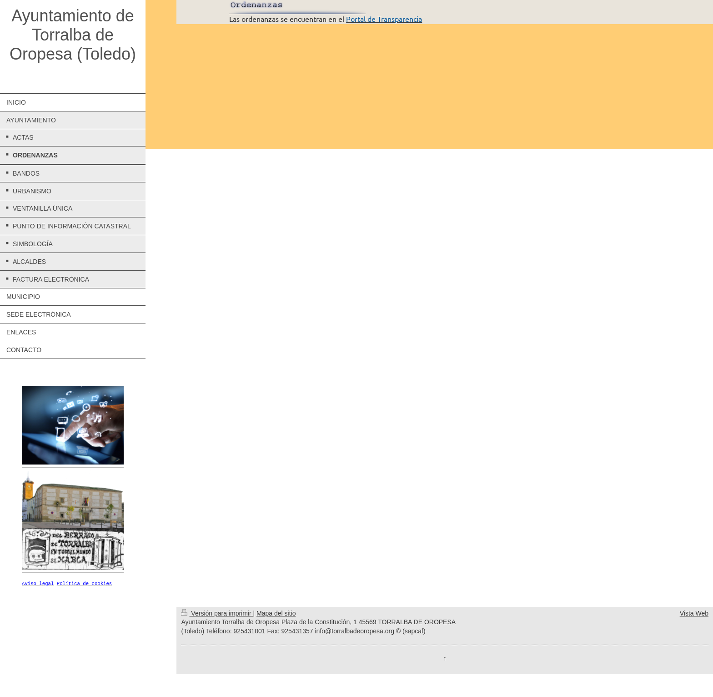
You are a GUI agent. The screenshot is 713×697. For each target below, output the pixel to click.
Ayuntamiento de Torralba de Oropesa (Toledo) (73, 34)
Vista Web (694, 613)
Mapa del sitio (276, 613)
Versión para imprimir (217, 613)
